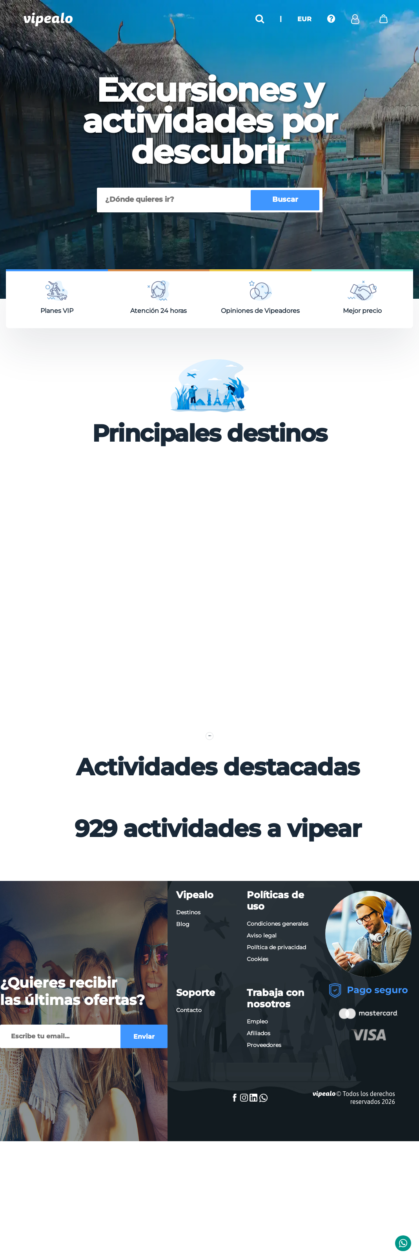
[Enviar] (60, 1172)
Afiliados (258, 1165)
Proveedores (264, 1176)
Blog (182, 1056)
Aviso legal (262, 1067)
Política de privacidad (276, 1079)
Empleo (257, 1153)
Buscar (285, 199)
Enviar (144, 1173)
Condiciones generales (277, 1055)
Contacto (189, 1142)
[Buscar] (175, 200)
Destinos (188, 1044)
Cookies (257, 1090)
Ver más (209, 852)
